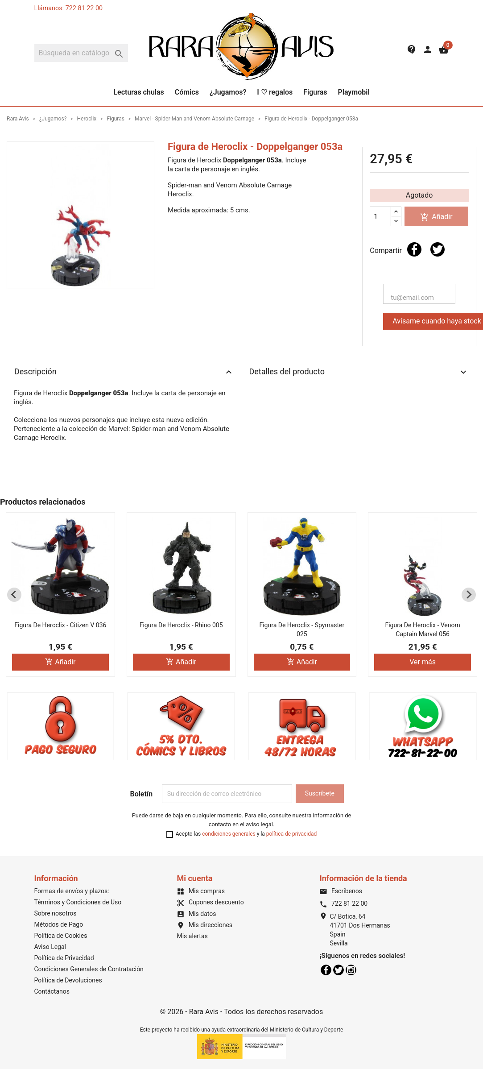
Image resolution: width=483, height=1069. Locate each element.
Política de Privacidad (64, 957)
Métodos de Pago (58, 924)
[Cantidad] (380, 216)
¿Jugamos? (228, 92)
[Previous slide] (14, 595)
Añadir (436, 217)
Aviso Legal (50, 946)
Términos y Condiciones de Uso (78, 902)
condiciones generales (229, 834)
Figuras (315, 92)
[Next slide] (469, 595)
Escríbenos (340, 891)
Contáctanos (52, 991)
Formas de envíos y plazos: (71, 891)
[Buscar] (81, 53)
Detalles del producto (359, 372)
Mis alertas (192, 936)
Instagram (351, 970)
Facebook (326, 970)
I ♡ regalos (275, 92)
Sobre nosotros (55, 913)
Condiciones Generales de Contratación (89, 969)
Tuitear (437, 249)
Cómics (187, 92)
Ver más (422, 662)
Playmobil (353, 92)
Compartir (414, 249)
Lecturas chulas (138, 92)
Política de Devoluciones (68, 980)
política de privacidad (291, 834)
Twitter (338, 970)
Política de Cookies (60, 935)
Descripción (124, 372)
